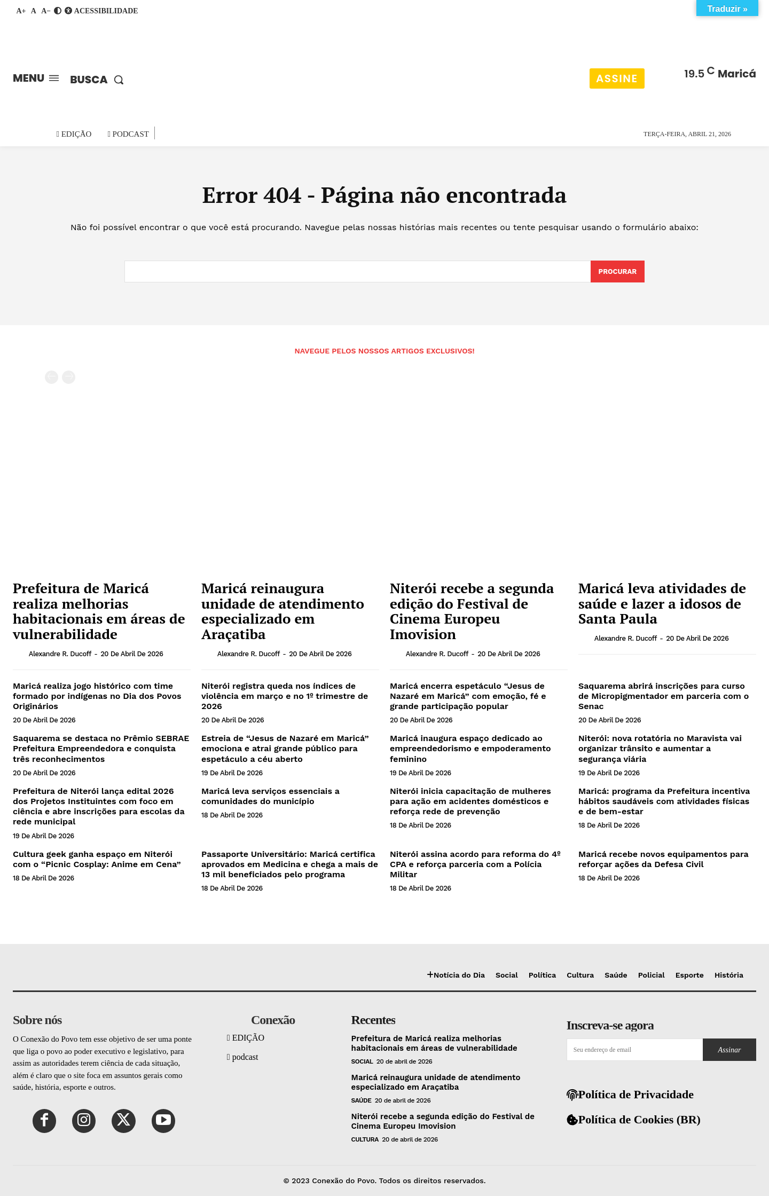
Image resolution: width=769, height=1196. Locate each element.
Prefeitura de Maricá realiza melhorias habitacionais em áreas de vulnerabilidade (99, 611)
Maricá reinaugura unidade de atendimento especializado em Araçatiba (282, 611)
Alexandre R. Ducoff (60, 654)
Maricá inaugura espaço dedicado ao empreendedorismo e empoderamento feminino (470, 749)
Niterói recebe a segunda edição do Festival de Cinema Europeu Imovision (472, 611)
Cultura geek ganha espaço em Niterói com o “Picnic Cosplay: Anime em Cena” (97, 859)
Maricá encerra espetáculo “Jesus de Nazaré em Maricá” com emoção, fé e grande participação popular (468, 696)
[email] (635, 1049)
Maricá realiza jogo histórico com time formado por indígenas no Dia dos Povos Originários (97, 696)
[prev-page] (51, 377)
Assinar (729, 1050)
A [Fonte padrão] (33, 11)
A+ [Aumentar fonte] (21, 11)
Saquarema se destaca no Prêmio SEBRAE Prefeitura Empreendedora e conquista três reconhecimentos (101, 749)
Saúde (361, 1100)
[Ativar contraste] (57, 11)
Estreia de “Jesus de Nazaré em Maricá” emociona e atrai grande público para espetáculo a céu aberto (285, 749)
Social (362, 1061)
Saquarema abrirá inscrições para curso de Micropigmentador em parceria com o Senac (663, 696)
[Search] (617, 272)
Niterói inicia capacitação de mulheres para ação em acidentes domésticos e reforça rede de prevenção (470, 801)
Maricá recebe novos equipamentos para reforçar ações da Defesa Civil (663, 859)
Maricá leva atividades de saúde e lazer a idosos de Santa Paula (662, 603)
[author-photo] (20, 653)
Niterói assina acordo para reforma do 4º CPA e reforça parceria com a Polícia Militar (475, 864)
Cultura (365, 1139)
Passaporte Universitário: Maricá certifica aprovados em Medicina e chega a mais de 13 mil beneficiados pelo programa (289, 864)
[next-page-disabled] (68, 377)
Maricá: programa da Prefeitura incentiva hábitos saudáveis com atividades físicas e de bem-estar (664, 801)
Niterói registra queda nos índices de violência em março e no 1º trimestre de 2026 (284, 696)
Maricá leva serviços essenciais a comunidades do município (270, 796)
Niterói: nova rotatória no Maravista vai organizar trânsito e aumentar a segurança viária (660, 749)
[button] (99, 80)
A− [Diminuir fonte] (46, 11)
